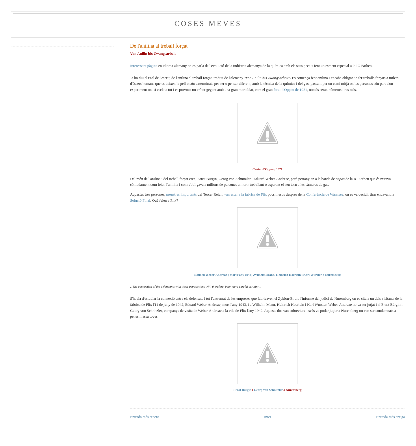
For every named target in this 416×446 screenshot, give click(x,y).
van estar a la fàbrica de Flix (245, 194)
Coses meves (208, 23)
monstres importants (181, 194)
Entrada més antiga (390, 417)
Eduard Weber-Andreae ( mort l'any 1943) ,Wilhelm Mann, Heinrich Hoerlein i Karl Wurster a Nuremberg (267, 274)
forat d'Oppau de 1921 (290, 89)
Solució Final (140, 200)
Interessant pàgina (143, 65)
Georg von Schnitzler (268, 389)
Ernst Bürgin (242, 389)
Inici (267, 417)
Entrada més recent (144, 417)
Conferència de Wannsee (324, 194)
